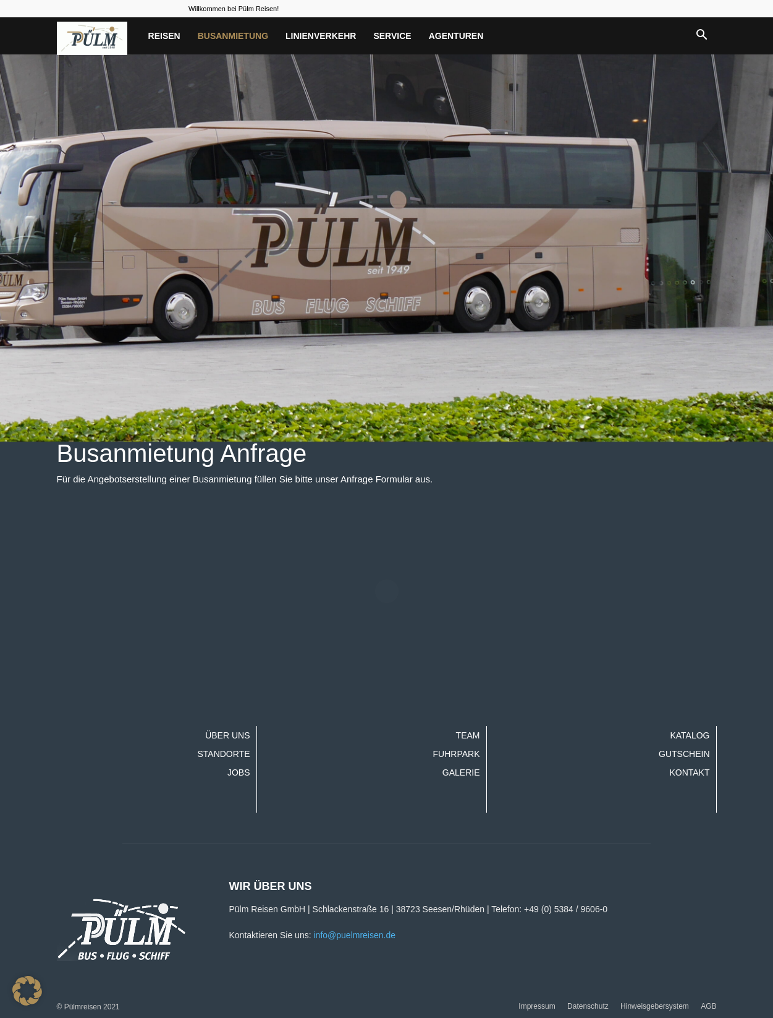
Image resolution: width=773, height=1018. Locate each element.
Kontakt (689, 772)
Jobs (238, 772)
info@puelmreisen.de (354, 935)
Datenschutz (588, 1006)
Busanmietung (233, 36)
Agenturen (456, 36)
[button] (702, 36)
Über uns (227, 735)
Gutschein (684, 754)
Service (392, 36)
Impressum (536, 1006)
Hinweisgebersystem (654, 1006)
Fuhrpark (456, 754)
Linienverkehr (320, 36)
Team (468, 735)
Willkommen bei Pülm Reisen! (233, 8)
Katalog (689, 735)
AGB (708, 1006)
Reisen (164, 36)
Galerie (461, 772)
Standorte (223, 754)
